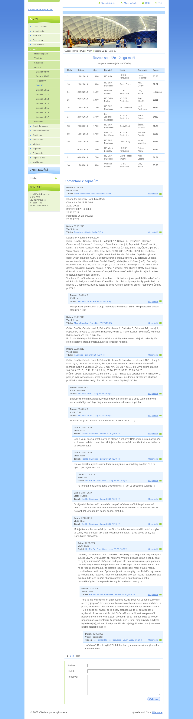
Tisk (160, 3)
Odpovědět (153, 194)
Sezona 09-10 (100, 51)
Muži (82, 51)
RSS (147, 3)
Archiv (89, 51)
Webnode (157, 712)
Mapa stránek (130, 3)
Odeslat (154, 699)
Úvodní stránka (71, 51)
